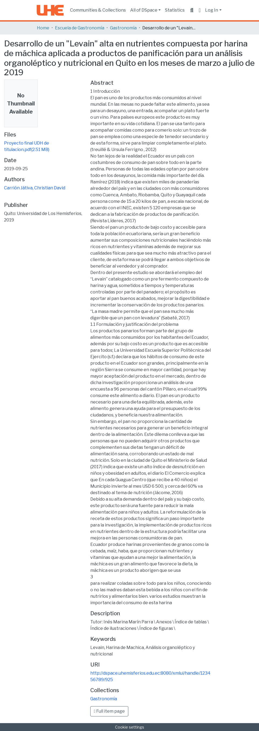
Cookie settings (129, 727)
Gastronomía (123, 27)
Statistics (175, 10)
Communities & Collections (98, 10)
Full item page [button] (109, 711)
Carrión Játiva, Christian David (34, 187)
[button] (199, 10)
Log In (211, 10)
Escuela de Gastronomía (79, 27)
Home (43, 27)
